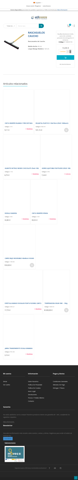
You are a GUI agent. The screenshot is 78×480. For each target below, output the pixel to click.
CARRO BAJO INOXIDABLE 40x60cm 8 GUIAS (19, 258)
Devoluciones (32, 395)
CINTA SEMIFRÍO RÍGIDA (40, 213)
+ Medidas (29, 129)
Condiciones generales (60, 381)
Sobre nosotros (33, 381)
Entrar (5, 381)
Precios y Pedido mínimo (36, 398)
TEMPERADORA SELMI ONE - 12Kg (55, 303)
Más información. (8, 422)
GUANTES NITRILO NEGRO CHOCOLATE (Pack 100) (22, 168)
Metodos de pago (59, 385)
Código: (7, 126)
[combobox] (29, 25)
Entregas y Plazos (58, 388)
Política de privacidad (35, 385)
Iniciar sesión (30, 6)
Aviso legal (31, 391)
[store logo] (39, 15)
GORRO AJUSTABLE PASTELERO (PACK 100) (56, 168)
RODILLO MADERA (11, 213)
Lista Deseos (47, 6)
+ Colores (67, 174)
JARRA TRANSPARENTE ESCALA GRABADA (18, 348)
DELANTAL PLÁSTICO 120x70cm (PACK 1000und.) (52, 123)
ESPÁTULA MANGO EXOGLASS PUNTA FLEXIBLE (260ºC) (23, 303)
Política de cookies (34, 388)
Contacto (31, 401)
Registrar (38, 6)
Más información (62, 10)
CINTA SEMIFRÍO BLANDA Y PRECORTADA (18, 123)
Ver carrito (6, 385)
